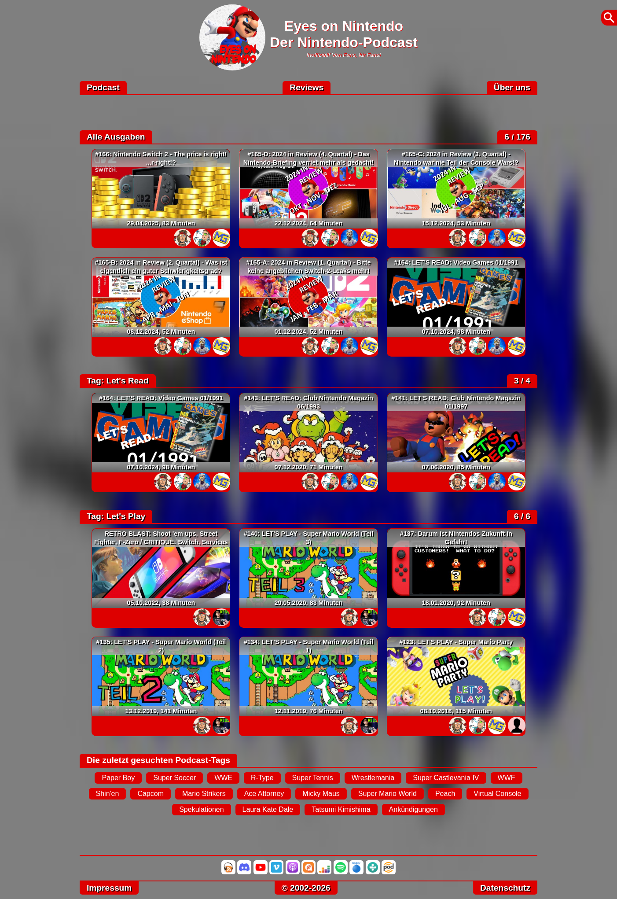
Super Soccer (174, 777)
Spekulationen (201, 809)
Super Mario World (387, 793)
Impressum (109, 887)
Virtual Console (497, 793)
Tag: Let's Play (116, 516)
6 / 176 (517, 136)
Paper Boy (118, 777)
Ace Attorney (264, 793)
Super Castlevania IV (446, 777)
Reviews (306, 87)
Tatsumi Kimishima (341, 809)
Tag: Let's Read (118, 380)
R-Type (262, 777)
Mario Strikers (204, 793)
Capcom (150, 793)
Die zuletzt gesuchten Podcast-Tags (158, 760)
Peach (445, 793)
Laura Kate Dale (268, 809)
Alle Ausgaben (116, 136)
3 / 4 (522, 380)
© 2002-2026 (306, 887)
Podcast (103, 87)
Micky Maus (320, 793)
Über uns (512, 87)
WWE (223, 777)
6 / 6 (522, 516)
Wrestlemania (373, 777)
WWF (506, 777)
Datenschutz (505, 887)
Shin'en (107, 793)
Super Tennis (312, 777)
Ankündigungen (413, 809)
